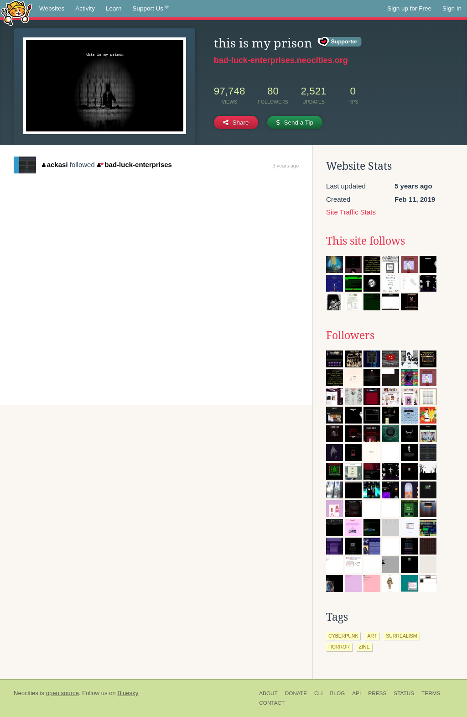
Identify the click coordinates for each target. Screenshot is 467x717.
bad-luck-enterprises (134, 164)
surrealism (401, 635)
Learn (114, 8)
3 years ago (286, 165)
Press (377, 693)
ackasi (54, 164)
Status (404, 693)
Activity (85, 8)
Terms (430, 693)
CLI (318, 693)
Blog (337, 693)
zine (364, 646)
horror (339, 646)
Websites (51, 8)
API (356, 693)
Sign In (452, 8)
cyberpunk (343, 635)
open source (62, 693)
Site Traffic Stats (351, 212)
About (268, 693)
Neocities (26, 693)
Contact (272, 703)
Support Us (151, 8)
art (372, 635)
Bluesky (127, 693)
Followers (350, 335)
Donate (296, 693)
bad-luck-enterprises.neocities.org (281, 60)
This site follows (365, 241)
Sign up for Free (409, 8)
